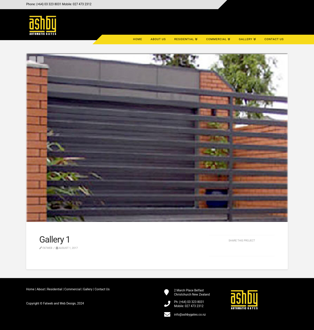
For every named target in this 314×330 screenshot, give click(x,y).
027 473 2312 (82, 4)
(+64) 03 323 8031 (48, 4)
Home (30, 289)
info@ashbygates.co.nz (190, 314)
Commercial (72, 289)
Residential (54, 289)
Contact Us (102, 289)
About (41, 289)
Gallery (87, 289)
